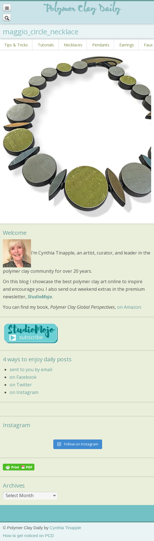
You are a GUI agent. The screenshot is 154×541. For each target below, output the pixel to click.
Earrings (126, 45)
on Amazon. (129, 307)
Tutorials (46, 45)
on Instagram (24, 392)
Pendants (100, 45)
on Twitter (21, 385)
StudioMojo (40, 297)
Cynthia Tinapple (65, 527)
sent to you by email (31, 369)
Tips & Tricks (16, 45)
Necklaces (73, 45)
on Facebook (23, 377)
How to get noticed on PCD (28, 535)
